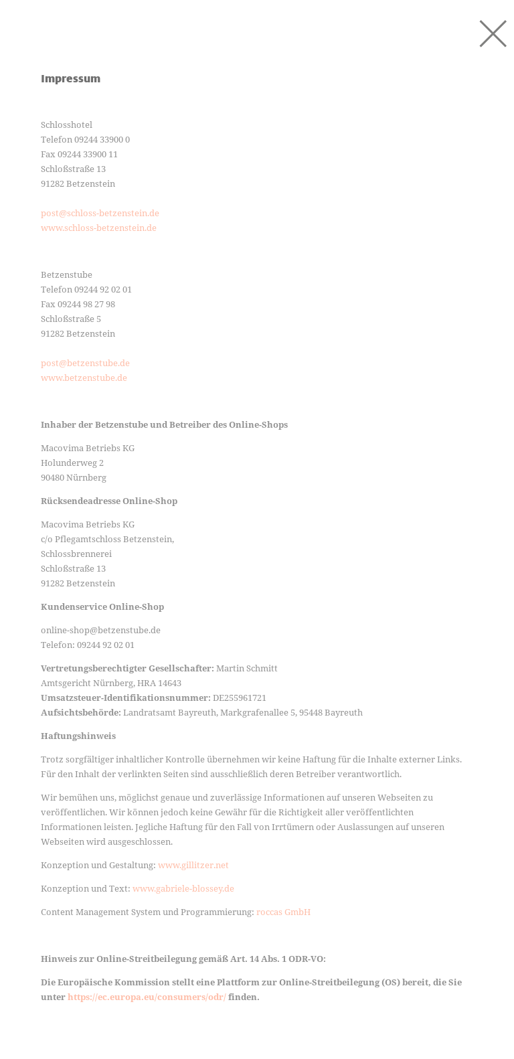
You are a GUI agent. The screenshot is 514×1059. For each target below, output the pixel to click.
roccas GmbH (283, 912)
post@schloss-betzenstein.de (100, 213)
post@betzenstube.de (85, 363)
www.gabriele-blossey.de (183, 888)
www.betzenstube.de (84, 378)
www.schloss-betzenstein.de (99, 228)
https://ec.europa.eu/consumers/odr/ (147, 997)
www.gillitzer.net (193, 865)
